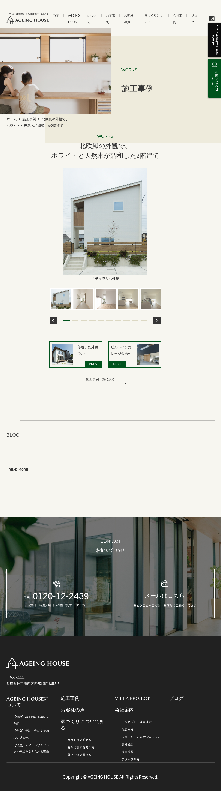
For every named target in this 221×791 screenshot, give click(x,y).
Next (157, 320)
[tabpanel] (61, 299)
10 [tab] (144, 320)
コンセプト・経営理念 (137, 722)
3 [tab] (84, 320)
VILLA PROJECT (132, 698)
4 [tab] (92, 320)
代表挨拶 (128, 729)
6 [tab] (109, 320)
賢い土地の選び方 (79, 755)
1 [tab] (66, 320)
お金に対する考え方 (80, 747)
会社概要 (128, 744)
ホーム (11, 119)
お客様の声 (128, 18)
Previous (53, 320)
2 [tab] (75, 320)
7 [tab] (118, 320)
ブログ (194, 18)
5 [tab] (101, 320)
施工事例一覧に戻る (100, 379)
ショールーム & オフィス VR (140, 737)
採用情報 (128, 752)
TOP (56, 15)
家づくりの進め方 (79, 740)
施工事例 (110, 18)
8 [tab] (126, 320)
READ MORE (18, 469)
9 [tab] (135, 320)
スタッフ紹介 (131, 759)
